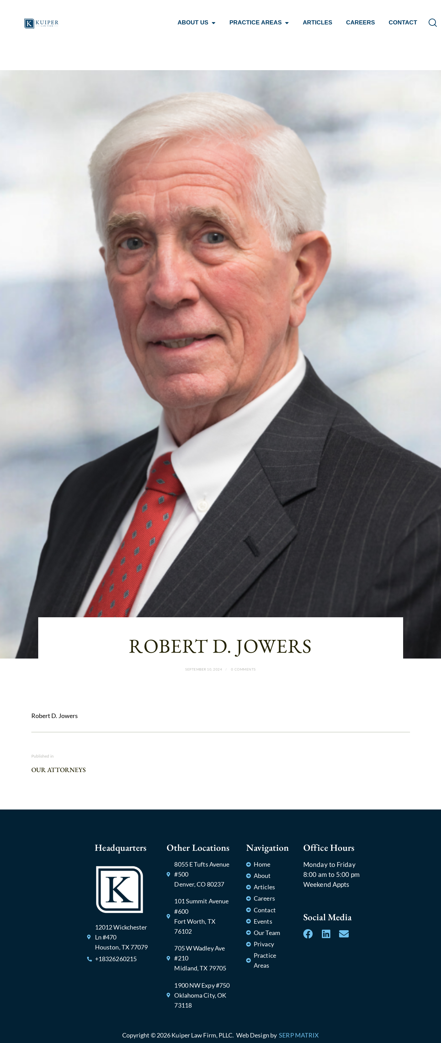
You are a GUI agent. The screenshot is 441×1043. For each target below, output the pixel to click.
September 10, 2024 (203, 669)
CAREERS (360, 22)
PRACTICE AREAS (259, 23)
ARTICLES (317, 22)
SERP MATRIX (299, 1035)
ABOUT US (197, 23)
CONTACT (403, 22)
